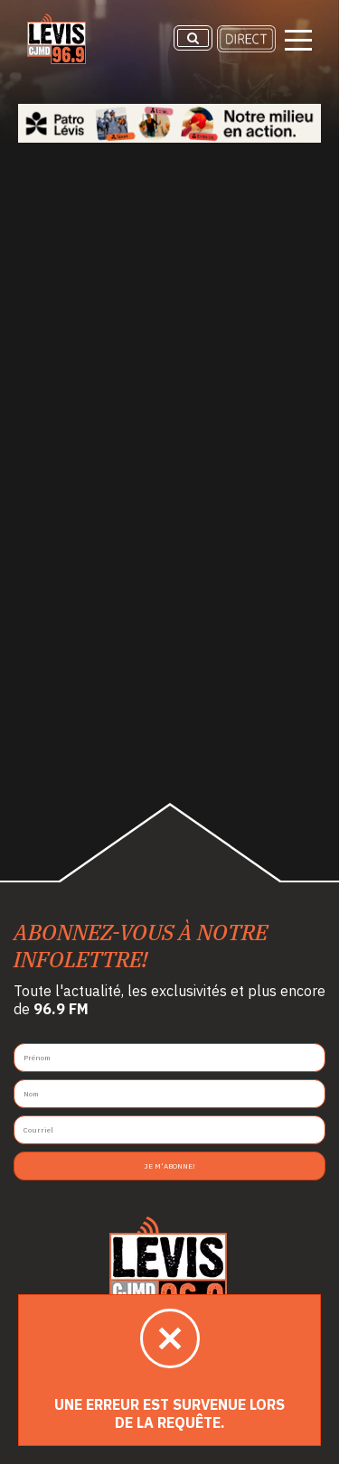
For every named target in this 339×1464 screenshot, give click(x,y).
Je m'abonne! (169, 1165)
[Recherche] (193, 38)
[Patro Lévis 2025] (169, 123)
